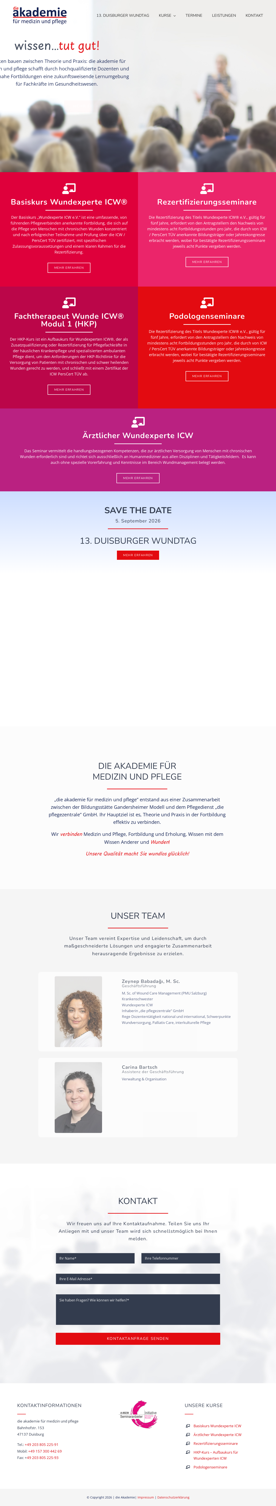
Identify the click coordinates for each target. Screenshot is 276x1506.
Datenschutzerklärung (173, 1497)
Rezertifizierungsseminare (216, 1443)
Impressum (146, 1497)
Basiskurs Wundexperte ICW (217, 1425)
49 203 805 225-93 (43, 1457)
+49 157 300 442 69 (45, 1450)
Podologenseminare (210, 1467)
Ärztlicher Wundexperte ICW (218, 1434)
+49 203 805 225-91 (42, 1444)
